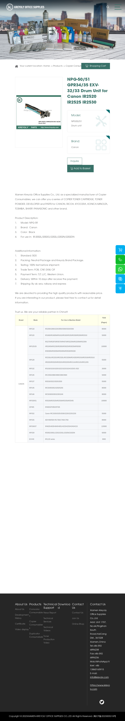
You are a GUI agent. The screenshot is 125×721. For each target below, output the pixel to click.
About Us (19, 609)
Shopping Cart (95, 66)
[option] (38, 112)
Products (58, 66)
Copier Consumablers (77, 66)
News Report (50, 613)
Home (46, 66)
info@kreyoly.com (99, 677)
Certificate (20, 624)
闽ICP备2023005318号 (105, 716)
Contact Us (77, 613)
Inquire (74, 161)
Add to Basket (80, 168)
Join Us (75, 618)
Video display (22, 630)
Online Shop (78, 624)
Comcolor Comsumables (36, 612)
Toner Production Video (49, 639)
